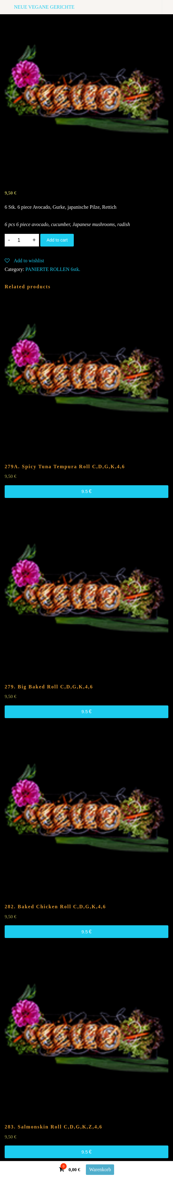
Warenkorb (100, 1169)
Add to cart (57, 240)
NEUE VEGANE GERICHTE (44, 7)
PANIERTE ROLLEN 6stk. (52, 269)
